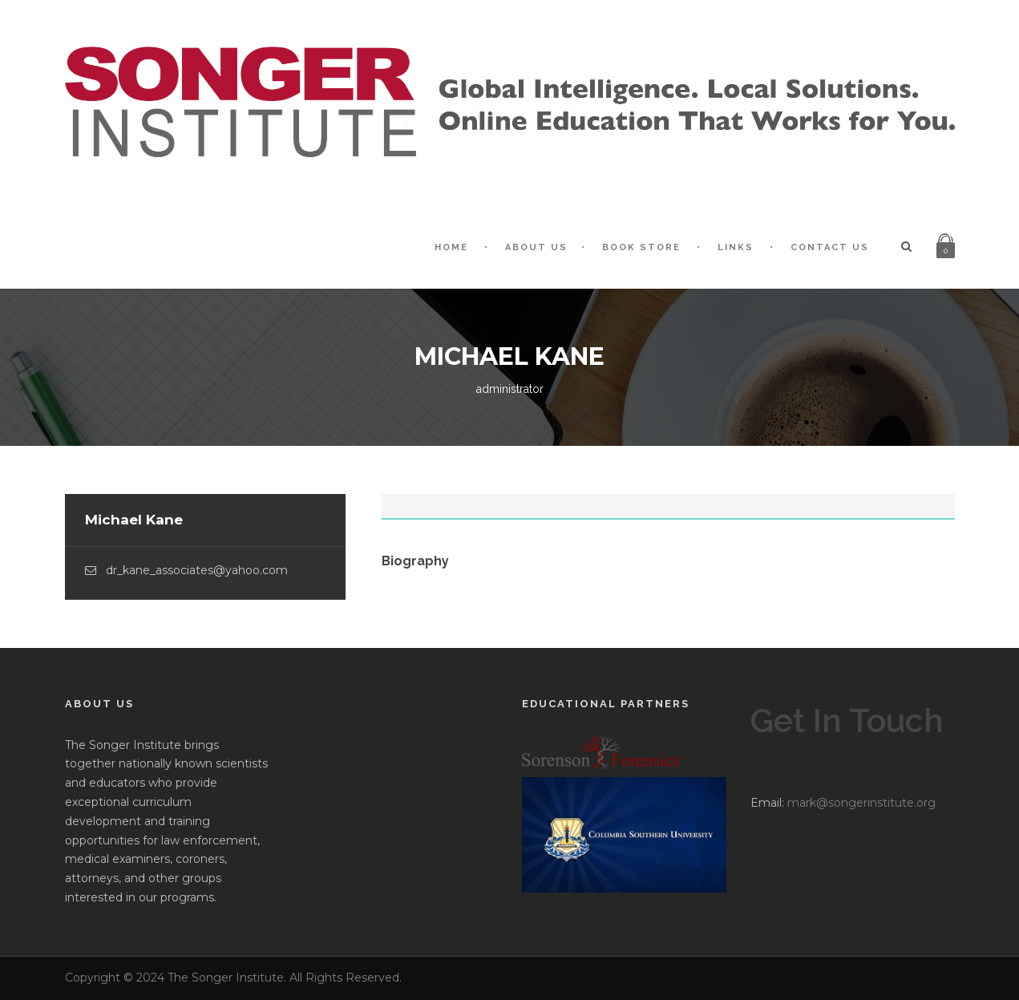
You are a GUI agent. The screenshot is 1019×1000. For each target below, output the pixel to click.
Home (451, 247)
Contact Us (830, 247)
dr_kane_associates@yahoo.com (197, 570)
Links (736, 247)
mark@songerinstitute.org (861, 803)
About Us (536, 247)
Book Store (641, 247)
